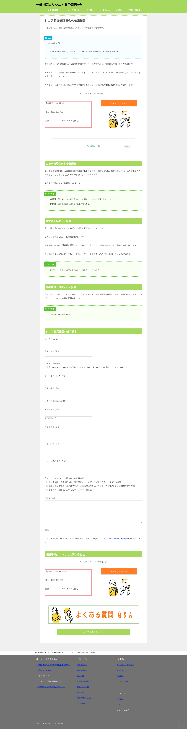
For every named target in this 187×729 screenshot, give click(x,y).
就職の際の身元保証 (84, 698)
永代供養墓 (81, 703)
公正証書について (123, 670)
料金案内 (120, 676)
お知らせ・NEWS (44, 670)
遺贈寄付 (80, 692)
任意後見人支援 (83, 681)
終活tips (120, 699)
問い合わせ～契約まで (125, 665)
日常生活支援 (82, 670)
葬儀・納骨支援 (83, 687)
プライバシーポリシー (109, 538)
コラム (119, 705)
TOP (52, 653)
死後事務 (80, 676)
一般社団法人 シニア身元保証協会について (53, 665)
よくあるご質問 (123, 681)
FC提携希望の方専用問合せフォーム (51, 687)
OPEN (127, 146)
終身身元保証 (82, 665)
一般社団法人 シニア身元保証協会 (63, 4)
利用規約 (125, 538)
